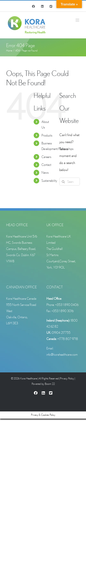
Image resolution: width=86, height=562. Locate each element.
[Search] (63, 181)
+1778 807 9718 (67, 339)
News (45, 172)
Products (46, 135)
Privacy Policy (67, 378)
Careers (46, 157)
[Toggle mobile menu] (78, 20)
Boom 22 (50, 383)
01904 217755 (61, 332)
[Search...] (69, 181)
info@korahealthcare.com (62, 354)
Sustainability (49, 180)
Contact (46, 164)
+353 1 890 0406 (67, 305)
